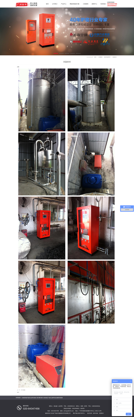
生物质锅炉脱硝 (26, 397)
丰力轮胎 (23, 390)
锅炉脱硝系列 (107, 57)
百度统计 (101, 413)
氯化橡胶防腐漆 (58, 397)
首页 (95, 57)
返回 (18, 392)
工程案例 (100, 57)
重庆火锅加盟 (44, 397)
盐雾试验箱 (33, 397)
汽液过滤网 (51, 397)
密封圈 (38, 397)
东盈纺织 (114, 57)
